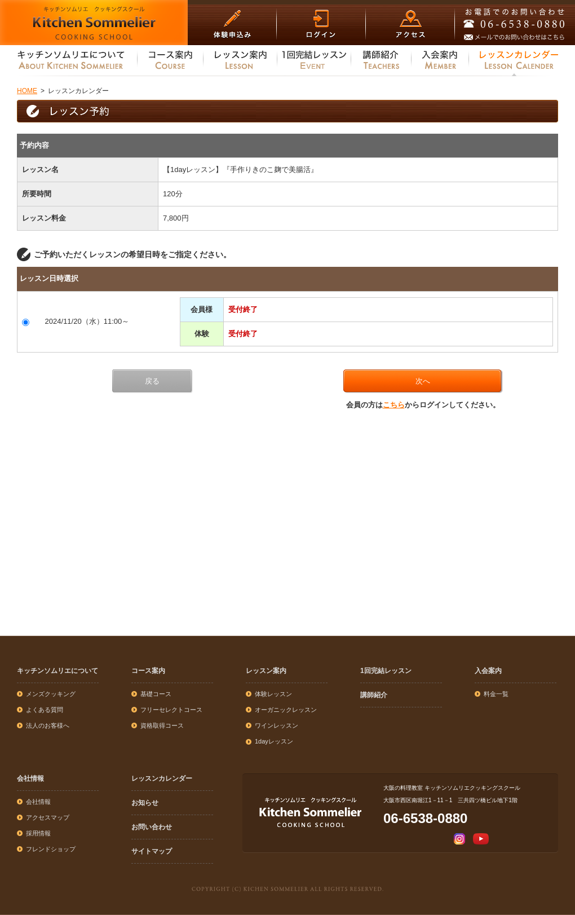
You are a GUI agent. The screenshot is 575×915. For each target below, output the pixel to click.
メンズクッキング (51, 693)
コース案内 (148, 671)
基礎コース (155, 693)
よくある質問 (44, 709)
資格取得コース (162, 725)
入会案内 (488, 671)
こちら (394, 405)
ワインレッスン (276, 725)
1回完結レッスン (386, 671)
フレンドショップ (51, 849)
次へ (422, 381)
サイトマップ (151, 851)
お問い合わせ (151, 827)
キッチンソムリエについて (57, 671)
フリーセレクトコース (171, 709)
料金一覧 (496, 693)
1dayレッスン (274, 741)
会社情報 (30, 778)
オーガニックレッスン (286, 709)
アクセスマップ (47, 817)
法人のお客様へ (47, 725)
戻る (152, 381)
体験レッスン (273, 693)
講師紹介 (373, 695)
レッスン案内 (266, 671)
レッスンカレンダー (161, 778)
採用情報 (38, 833)
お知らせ (144, 803)
